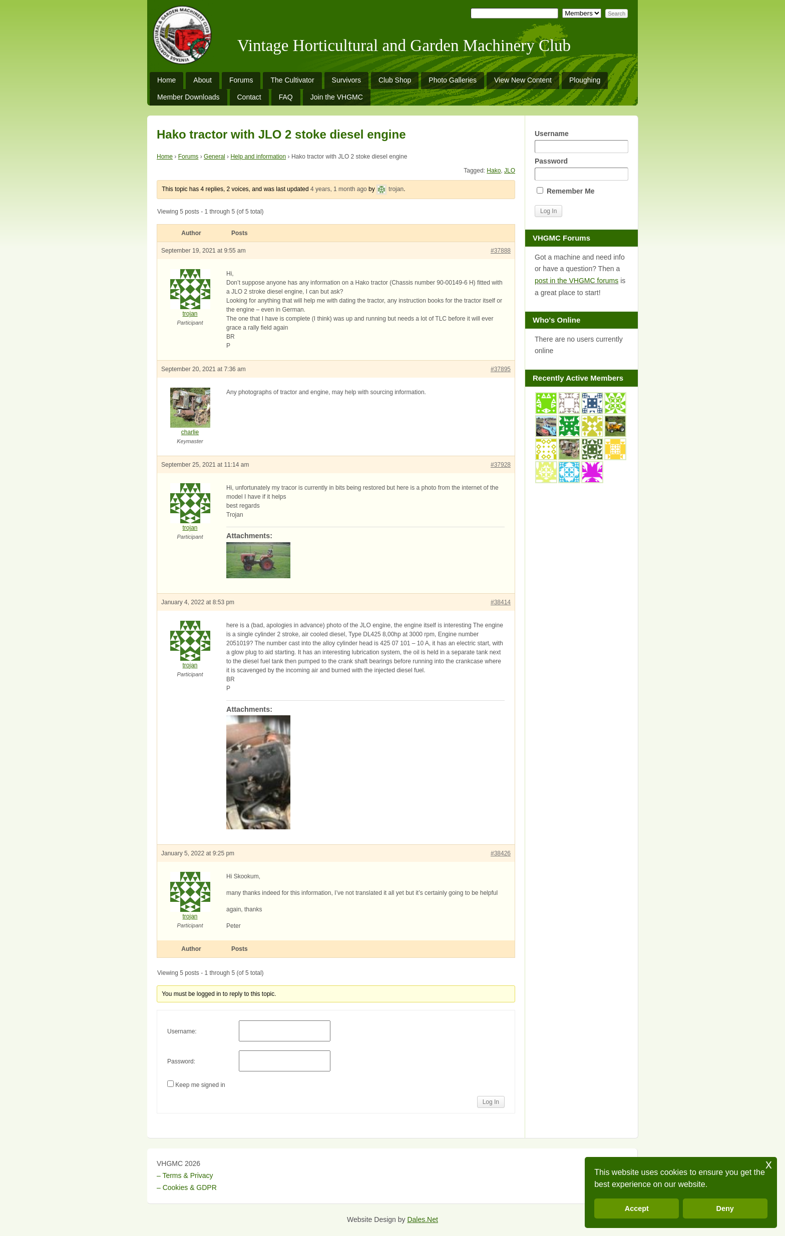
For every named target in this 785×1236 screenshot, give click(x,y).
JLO (509, 170)
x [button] (768, 1164)
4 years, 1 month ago (338, 189)
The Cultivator (292, 80)
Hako (494, 170)
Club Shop (394, 80)
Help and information (258, 156)
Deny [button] (725, 1208)
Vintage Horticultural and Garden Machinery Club (404, 46)
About (202, 80)
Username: (182, 1031)
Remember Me (566, 191)
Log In (491, 1101)
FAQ (286, 97)
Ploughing (584, 80)
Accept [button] (637, 1208)
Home (166, 80)
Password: (181, 1061)
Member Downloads (188, 97)
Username (581, 141)
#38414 (501, 602)
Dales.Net (422, 1219)
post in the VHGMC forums (576, 281)
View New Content (523, 80)
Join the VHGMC (336, 97)
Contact (249, 97)
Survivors (346, 80)
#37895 (501, 369)
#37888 (501, 250)
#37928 (501, 464)
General (214, 156)
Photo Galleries (453, 80)
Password (581, 169)
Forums (241, 80)
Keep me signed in (200, 1084)
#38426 (501, 853)
